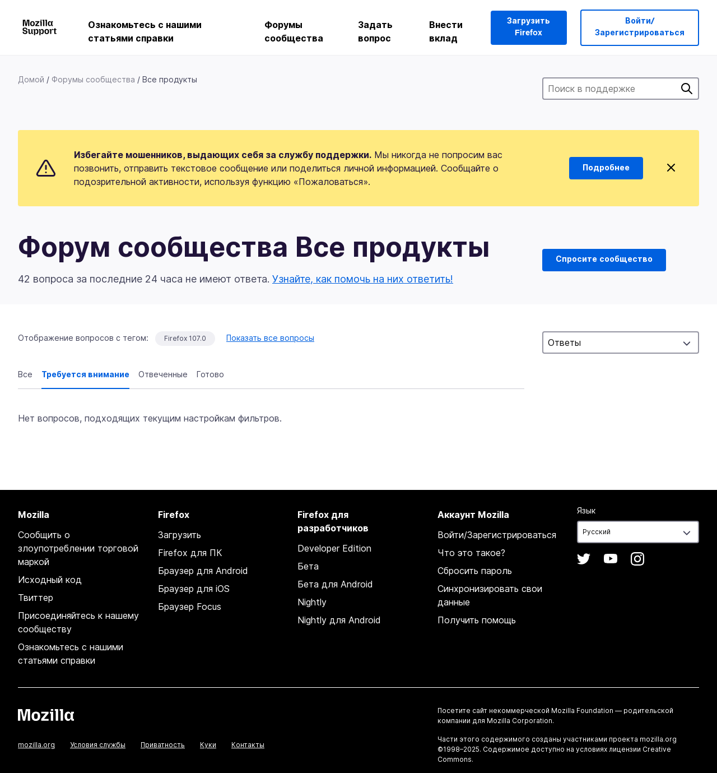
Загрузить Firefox (528, 27)
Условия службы (97, 744)
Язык (586, 510)
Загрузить (179, 534)
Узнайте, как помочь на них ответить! (362, 279)
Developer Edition (334, 548)
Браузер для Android (203, 570)
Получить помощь (476, 620)
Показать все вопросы (270, 337)
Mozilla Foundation (582, 710)
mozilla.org (36, 744)
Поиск (687, 89)
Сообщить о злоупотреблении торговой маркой (78, 548)
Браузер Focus (189, 606)
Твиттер (35, 597)
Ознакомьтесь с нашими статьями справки (145, 31)
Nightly (312, 602)
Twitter (583, 559)
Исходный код (50, 579)
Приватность (163, 744)
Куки (208, 744)
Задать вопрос (375, 31)
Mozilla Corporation (519, 720)
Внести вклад (446, 31)
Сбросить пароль (474, 570)
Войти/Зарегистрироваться (640, 27)
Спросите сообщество (604, 259)
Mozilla (46, 715)
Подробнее (606, 168)
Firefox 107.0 (185, 338)
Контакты (247, 744)
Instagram (637, 559)
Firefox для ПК (190, 552)
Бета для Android (335, 584)
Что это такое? (471, 552)
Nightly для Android (339, 620)
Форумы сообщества (293, 31)
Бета (308, 566)
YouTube (610, 559)
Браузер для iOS (194, 588)
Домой (31, 79)
